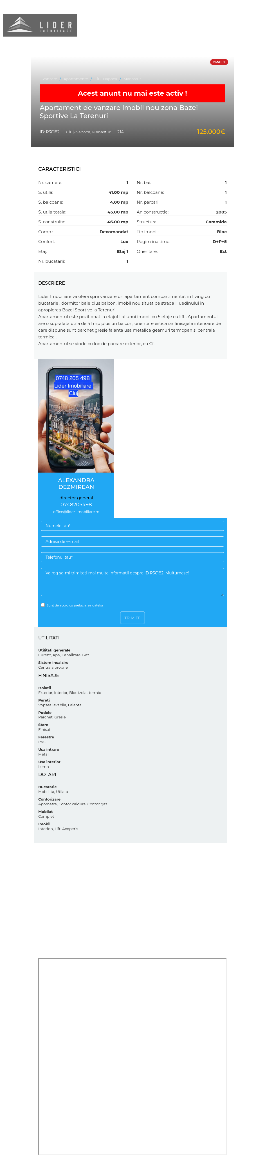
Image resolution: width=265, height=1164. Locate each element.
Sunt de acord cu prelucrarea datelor (72, 605)
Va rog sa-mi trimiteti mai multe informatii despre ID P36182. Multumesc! (132, 582)
